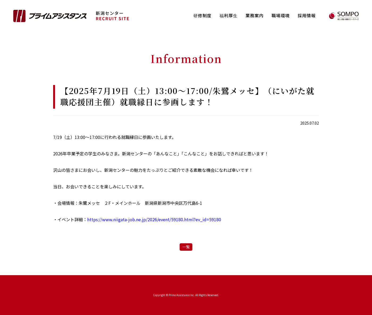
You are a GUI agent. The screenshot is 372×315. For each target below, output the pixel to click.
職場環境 (281, 15)
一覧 (186, 246)
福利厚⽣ (228, 15)
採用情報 (307, 15)
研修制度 (202, 15)
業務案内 (255, 15)
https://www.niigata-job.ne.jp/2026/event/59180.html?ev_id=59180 (154, 219)
